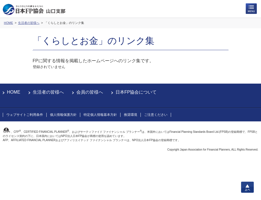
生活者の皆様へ (48, 92)
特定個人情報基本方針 (100, 115)
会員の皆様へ (89, 92)
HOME (13, 92)
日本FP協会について (136, 92)
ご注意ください (155, 115)
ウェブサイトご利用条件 (24, 115)
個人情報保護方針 (63, 115)
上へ (247, 187)
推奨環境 (130, 115)
